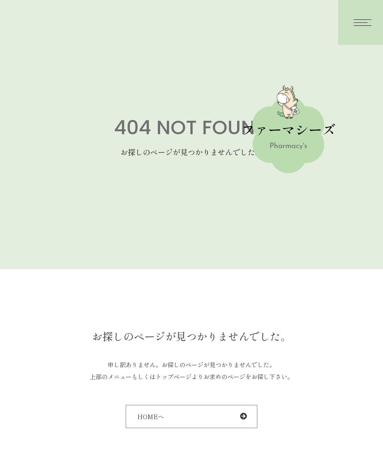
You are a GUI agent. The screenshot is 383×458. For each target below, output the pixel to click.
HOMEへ (150, 416)
